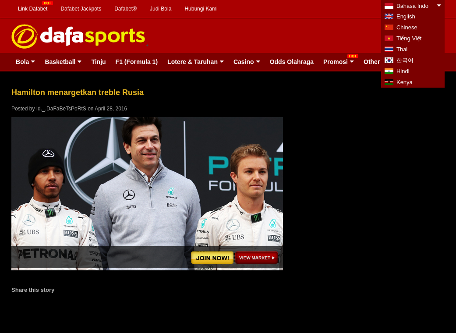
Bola (22, 61)
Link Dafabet (32, 9)
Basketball (60, 61)
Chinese (406, 27)
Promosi (335, 61)
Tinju (98, 61)
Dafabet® (125, 9)
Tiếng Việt (408, 38)
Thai (401, 49)
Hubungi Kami (200, 9)
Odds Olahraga (292, 61)
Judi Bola (160, 9)
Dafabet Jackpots (80, 9)
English (405, 16)
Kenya (404, 82)
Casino (243, 61)
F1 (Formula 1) (137, 61)
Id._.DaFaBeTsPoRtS (61, 109)
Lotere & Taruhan (192, 61)
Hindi (403, 71)
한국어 (405, 60)
